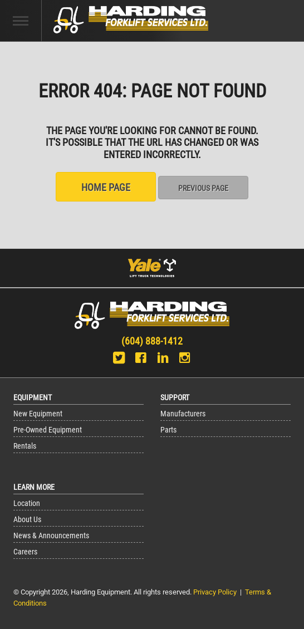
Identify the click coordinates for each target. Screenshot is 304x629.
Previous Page (203, 188)
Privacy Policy (215, 592)
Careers (25, 552)
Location (26, 503)
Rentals (24, 446)
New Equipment (37, 414)
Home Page (105, 187)
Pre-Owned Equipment (47, 430)
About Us (27, 519)
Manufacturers (182, 414)
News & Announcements (51, 535)
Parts (168, 430)
